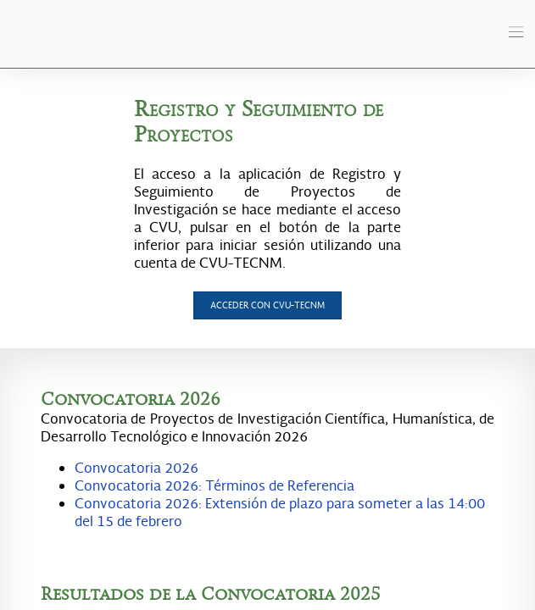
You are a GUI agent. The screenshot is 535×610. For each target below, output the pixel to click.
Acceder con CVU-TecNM (267, 305)
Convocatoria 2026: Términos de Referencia (214, 485)
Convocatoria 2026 (136, 467)
